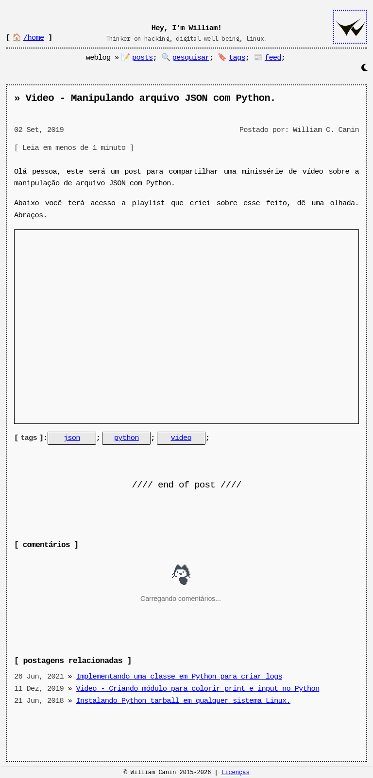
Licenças (235, 773)
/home (33, 37)
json (72, 438)
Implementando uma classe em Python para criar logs (179, 675)
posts (142, 57)
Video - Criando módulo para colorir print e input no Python (197, 687)
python (126, 438)
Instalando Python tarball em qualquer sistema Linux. (183, 700)
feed (273, 57)
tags (237, 57)
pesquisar (190, 57)
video (180, 438)
